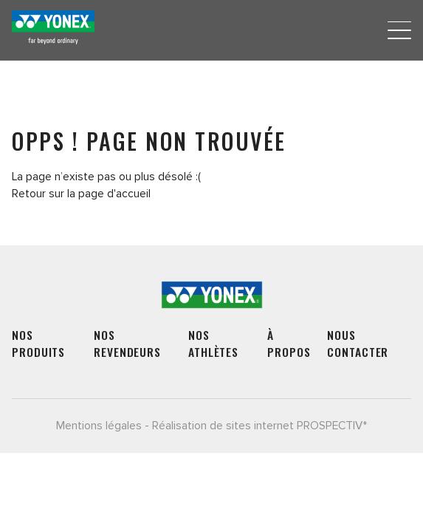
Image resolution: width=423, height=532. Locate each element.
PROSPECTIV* (332, 426)
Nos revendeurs (127, 344)
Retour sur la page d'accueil (81, 194)
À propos (288, 344)
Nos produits (38, 344)
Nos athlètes (213, 344)
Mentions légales (99, 426)
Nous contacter (357, 344)
